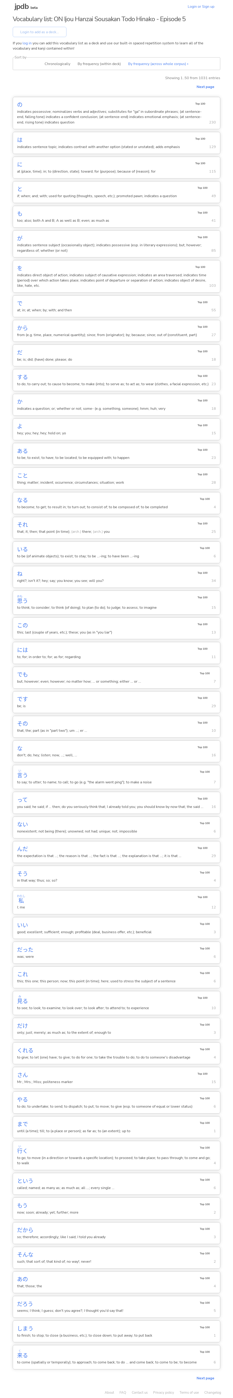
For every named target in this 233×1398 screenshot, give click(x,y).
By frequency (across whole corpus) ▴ (158, 63)
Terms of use (189, 1392)
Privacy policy (163, 1392)
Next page (205, 86)
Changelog (212, 1392)
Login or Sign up (201, 6)
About (109, 1392)
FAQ (122, 1392)
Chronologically (57, 63)
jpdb (22, 6)
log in (27, 43)
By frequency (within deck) (99, 63)
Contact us (140, 1392)
